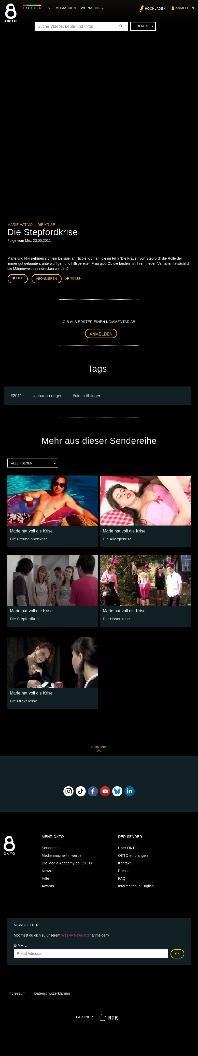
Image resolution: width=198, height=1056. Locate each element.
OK (177, 952)
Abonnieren (46, 278)
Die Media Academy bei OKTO (67, 862)
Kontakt (124, 862)
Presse (124, 870)
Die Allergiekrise (116, 538)
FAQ (121, 877)
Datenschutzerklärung (52, 992)
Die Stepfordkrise (24, 617)
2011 (17, 394)
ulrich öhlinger (88, 394)
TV (50, 8)
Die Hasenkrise (115, 617)
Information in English (136, 885)
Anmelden (101, 333)
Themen (144, 26)
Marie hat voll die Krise (31, 225)
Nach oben (99, 749)
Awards (48, 885)
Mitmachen (67, 8)
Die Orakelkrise (22, 700)
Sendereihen (52, 847)
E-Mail (20, 944)
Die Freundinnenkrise (27, 538)
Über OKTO (127, 847)
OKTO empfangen (133, 854)
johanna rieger (48, 394)
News (46, 870)
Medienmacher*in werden (62, 854)
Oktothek (33, 8)
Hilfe (45, 877)
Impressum (16, 992)
